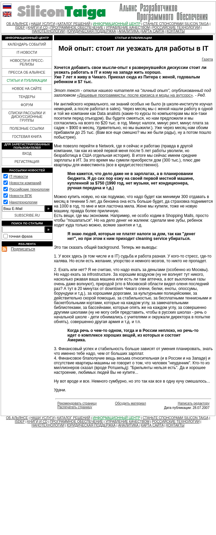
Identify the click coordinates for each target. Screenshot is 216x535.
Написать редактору (194, 403)
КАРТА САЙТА (152, 31)
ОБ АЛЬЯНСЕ (17, 24)
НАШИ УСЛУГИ (43, 24)
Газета (207, 59)
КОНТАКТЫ (175, 31)
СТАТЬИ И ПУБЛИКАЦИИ (27, 80)
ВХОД (26, 153)
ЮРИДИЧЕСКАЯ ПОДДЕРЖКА (91, 31)
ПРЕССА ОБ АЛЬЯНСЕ (26, 72)
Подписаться (23, 249)
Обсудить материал (130, 403)
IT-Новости (18, 176)
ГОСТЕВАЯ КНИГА (27, 137)
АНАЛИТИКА (129, 31)
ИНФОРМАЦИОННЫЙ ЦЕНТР (116, 24)
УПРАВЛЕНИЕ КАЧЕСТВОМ (128, 27)
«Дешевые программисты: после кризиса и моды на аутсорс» (135, 95)
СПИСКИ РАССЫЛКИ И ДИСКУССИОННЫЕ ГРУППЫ (27, 116)
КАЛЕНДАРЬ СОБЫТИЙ (27, 44)
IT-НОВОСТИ (27, 52)
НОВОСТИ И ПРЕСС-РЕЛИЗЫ (27, 62)
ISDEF (20, 27)
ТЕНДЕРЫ (27, 97)
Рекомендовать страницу (77, 403)
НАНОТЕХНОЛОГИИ (48, 31)
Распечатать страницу (74, 407)
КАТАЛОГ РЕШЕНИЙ (73, 24)
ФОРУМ (27, 105)
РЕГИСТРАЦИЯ (27, 162)
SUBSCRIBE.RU (27, 215)
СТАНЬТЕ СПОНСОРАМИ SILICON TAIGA (176, 24)
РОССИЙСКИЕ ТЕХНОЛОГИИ (176, 27)
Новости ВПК (20, 196)
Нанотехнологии (23, 202)
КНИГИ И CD (38, 27)
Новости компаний (25, 183)
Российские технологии (29, 189)
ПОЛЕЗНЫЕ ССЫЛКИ (26, 128)
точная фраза (20, 236)
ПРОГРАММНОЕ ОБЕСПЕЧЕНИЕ (76, 27)
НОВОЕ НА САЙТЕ (27, 89)
